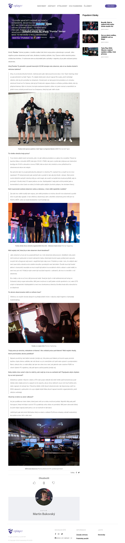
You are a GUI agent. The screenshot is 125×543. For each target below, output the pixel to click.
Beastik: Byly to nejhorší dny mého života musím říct (107, 24)
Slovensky (101, 535)
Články (88, 6)
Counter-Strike (40, 24)
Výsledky (62, 6)
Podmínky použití (82, 538)
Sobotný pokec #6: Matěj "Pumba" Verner (43, 31)
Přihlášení (111, 6)
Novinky (41, 6)
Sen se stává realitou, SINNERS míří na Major (108, 37)
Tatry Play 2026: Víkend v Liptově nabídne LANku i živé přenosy (108, 51)
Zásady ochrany (82, 535)
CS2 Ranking (75, 6)
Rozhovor (48, 24)
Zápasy (52, 6)
